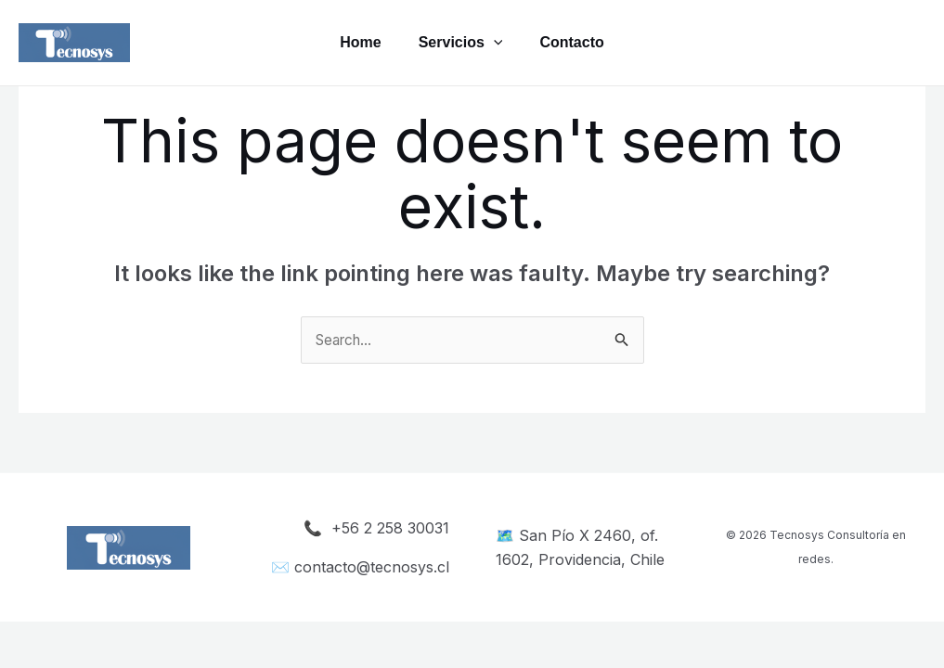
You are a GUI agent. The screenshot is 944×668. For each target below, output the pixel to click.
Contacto (579, 42)
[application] (494, 42)
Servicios (461, 42)
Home (352, 42)
